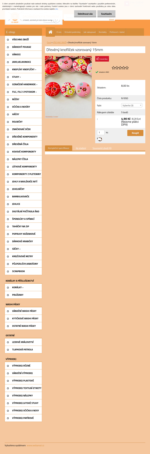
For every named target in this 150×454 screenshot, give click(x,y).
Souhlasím (106, 14)
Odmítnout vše (85, 14)
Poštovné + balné (117, 32)
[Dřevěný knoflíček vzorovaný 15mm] (68, 57)
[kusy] (100, 132)
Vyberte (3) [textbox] (128, 105)
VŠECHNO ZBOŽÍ (59, 42)
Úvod (49, 42)
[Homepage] (51, 32)
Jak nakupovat (90, 32)
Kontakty (102, 32)
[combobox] (131, 105)
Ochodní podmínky (72, 32)
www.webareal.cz (35, 445)
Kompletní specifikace (58, 148)
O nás (59, 32)
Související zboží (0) (102, 148)
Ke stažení (81, 148)
